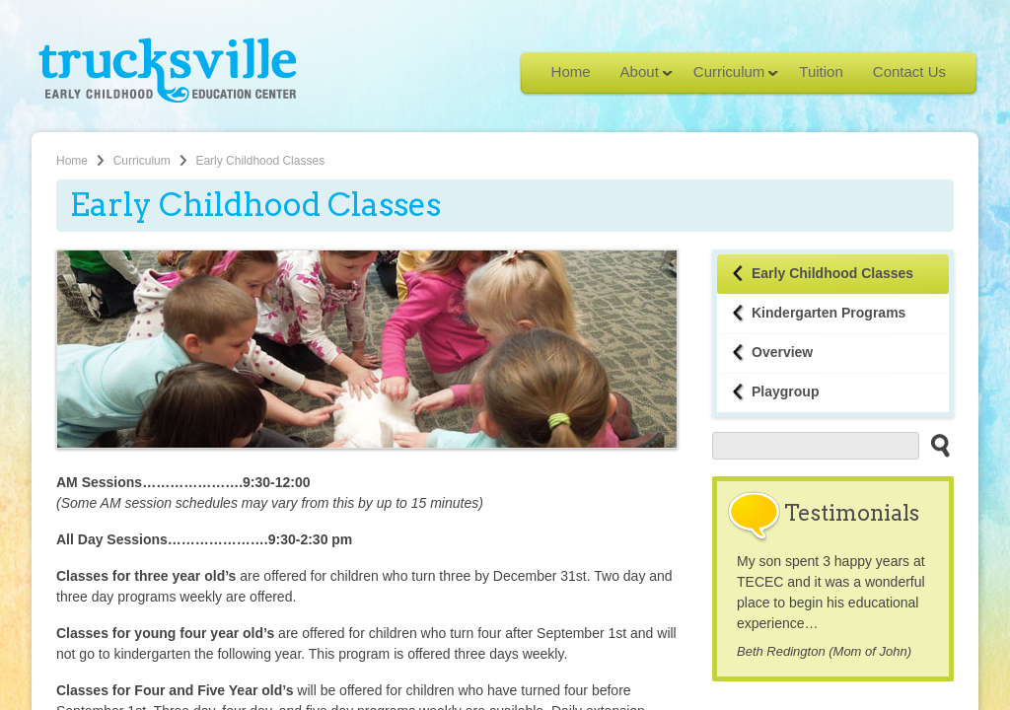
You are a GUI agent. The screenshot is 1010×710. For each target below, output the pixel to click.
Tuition (820, 71)
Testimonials (851, 513)
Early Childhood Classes (832, 273)
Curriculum (729, 78)
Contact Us (909, 71)
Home (571, 71)
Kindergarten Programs (828, 312)
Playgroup (785, 391)
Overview (782, 352)
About (639, 78)
